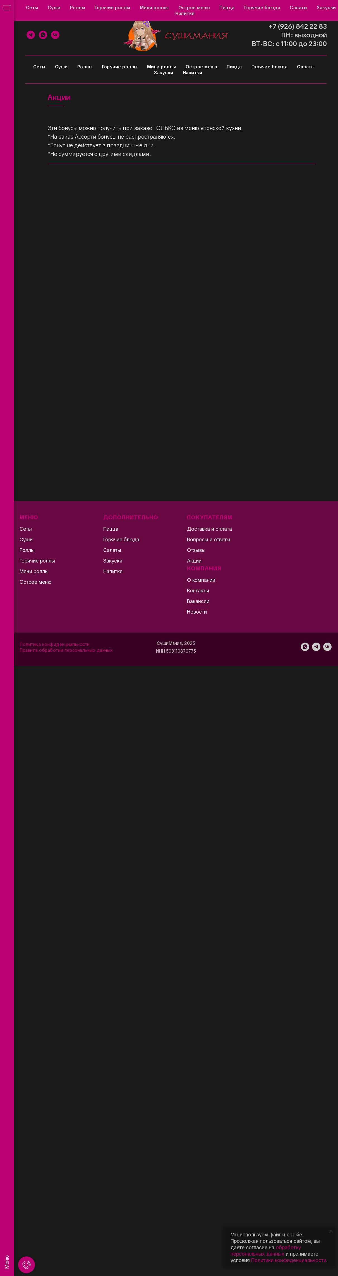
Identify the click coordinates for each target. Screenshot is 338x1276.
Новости (197, 612)
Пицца (234, 67)
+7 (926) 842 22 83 (298, 26)
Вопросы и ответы (88, 7)
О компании (201, 580)
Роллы (85, 67)
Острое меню (201, 67)
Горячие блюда (269, 67)
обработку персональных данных (266, 1250)
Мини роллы (161, 67)
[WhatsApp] (43, 35)
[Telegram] (31, 35)
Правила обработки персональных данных (66, 650)
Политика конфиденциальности (55, 644)
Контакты (171, 7)
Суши (61, 67)
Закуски (163, 73)
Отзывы (53, 7)
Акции (31, 7)
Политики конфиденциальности (288, 1260)
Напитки (192, 73)
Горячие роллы (120, 67)
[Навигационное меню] (7, 8)
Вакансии (198, 601)
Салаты (306, 67)
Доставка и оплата (134, 7)
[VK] (55, 35)
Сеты (39, 67)
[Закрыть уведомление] (331, 1231)
